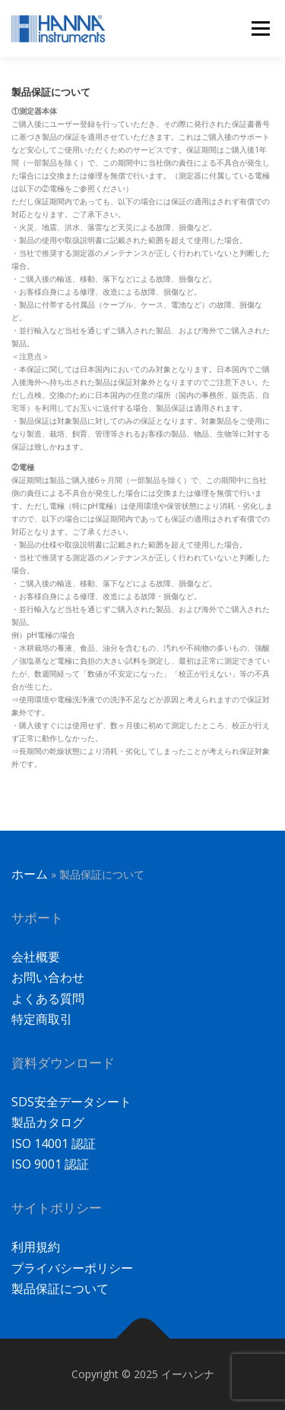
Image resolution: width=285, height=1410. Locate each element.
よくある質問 (47, 998)
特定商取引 (41, 1019)
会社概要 (35, 956)
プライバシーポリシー (72, 1268)
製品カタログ (47, 1122)
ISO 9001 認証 (50, 1164)
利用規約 (35, 1246)
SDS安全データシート (71, 1101)
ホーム (29, 874)
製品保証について (60, 1288)
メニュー (260, 28)
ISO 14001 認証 (53, 1143)
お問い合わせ (47, 977)
